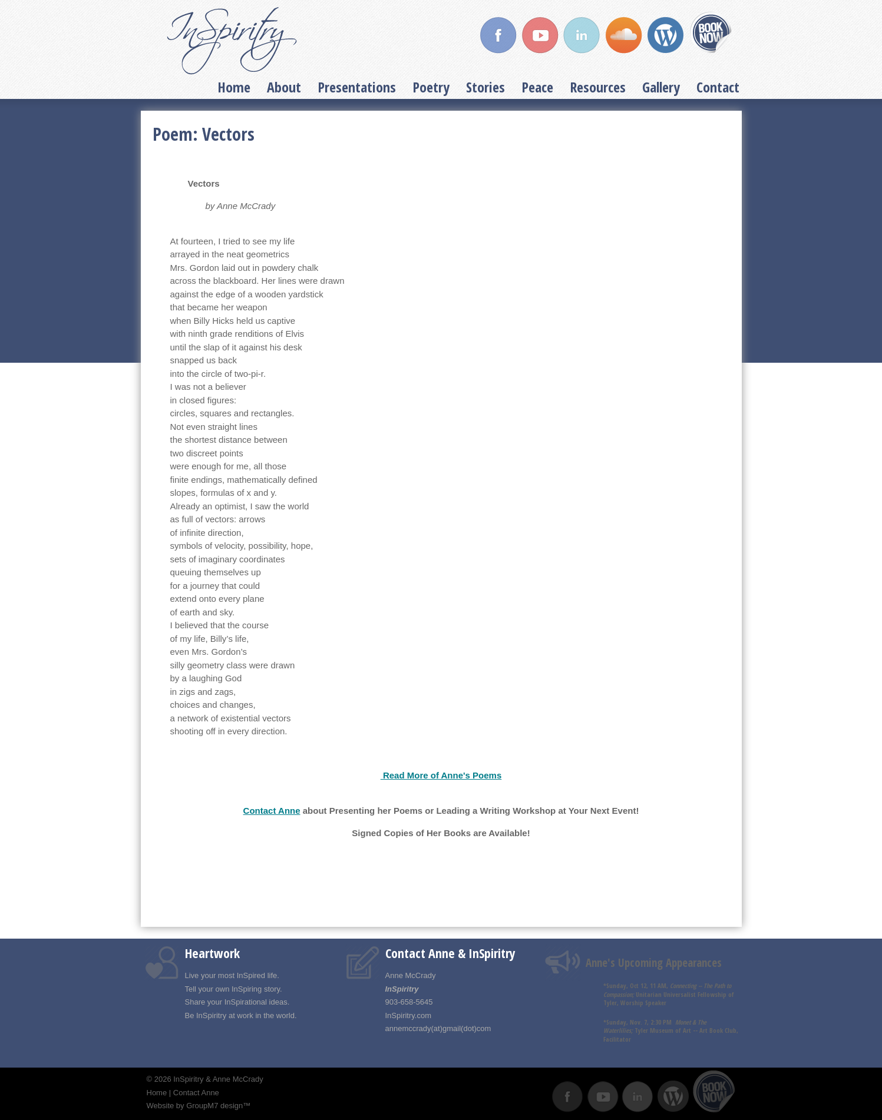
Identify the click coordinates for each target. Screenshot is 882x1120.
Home (233, 87)
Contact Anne (271, 811)
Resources (598, 87)
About (284, 87)
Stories (485, 87)
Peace (537, 87)
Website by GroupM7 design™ (199, 1105)
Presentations (357, 87)
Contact (717, 87)
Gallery (661, 87)
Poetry (431, 87)
